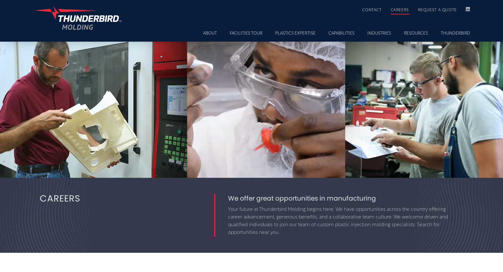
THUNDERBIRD (455, 33)
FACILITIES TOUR (246, 33)
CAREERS (400, 10)
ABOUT (210, 33)
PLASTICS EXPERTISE (295, 33)
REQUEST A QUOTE (437, 10)
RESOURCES (416, 33)
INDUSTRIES (379, 33)
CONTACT (371, 10)
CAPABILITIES (341, 33)
